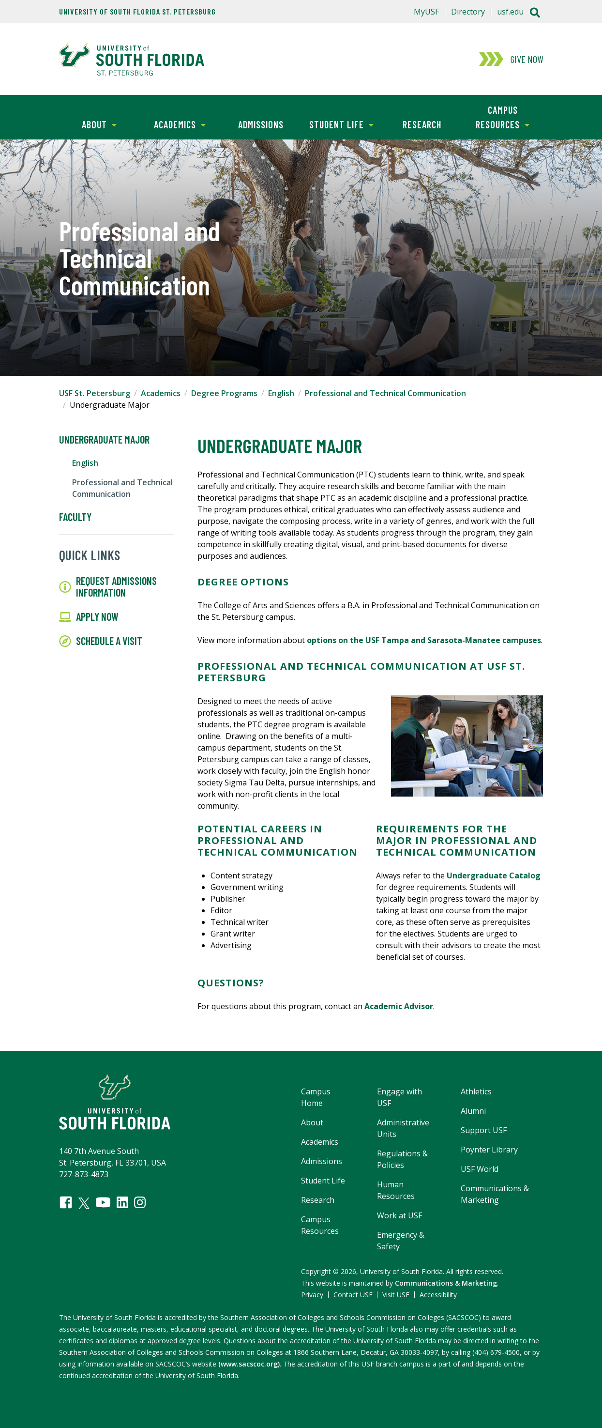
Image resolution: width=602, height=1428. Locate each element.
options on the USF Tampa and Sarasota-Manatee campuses (424, 640)
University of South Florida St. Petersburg (137, 11)
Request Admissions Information (108, 587)
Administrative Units (403, 1128)
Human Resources (396, 1190)
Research (422, 124)
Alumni (473, 1111)
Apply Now (89, 617)
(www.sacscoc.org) (249, 1363)
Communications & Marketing (495, 1194)
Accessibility (438, 1294)
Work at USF (399, 1215)
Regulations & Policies (402, 1159)
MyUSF (426, 11)
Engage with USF (399, 1097)
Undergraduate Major (104, 439)
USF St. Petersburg (94, 393)
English (281, 393)
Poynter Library (489, 1149)
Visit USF (395, 1294)
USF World (479, 1169)
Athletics (476, 1091)
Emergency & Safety (400, 1240)
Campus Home (316, 1097)
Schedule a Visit (100, 641)
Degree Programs (224, 393)
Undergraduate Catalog (494, 875)
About (88, 123)
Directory (468, 11)
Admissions (261, 124)
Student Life (337, 123)
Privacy (312, 1294)
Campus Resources (495, 116)
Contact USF (353, 1294)
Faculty (75, 517)
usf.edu (510, 11)
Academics (173, 123)
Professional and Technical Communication (385, 393)
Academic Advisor (398, 1006)
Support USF (484, 1130)
